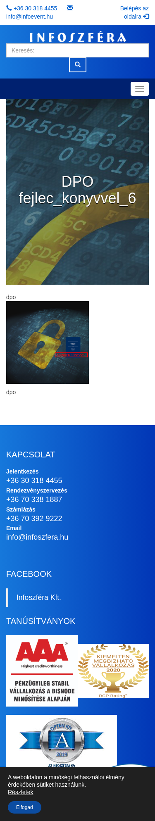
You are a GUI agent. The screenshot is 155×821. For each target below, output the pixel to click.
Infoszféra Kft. (39, 597)
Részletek (20, 792)
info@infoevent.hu (29, 16)
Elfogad (24, 807)
